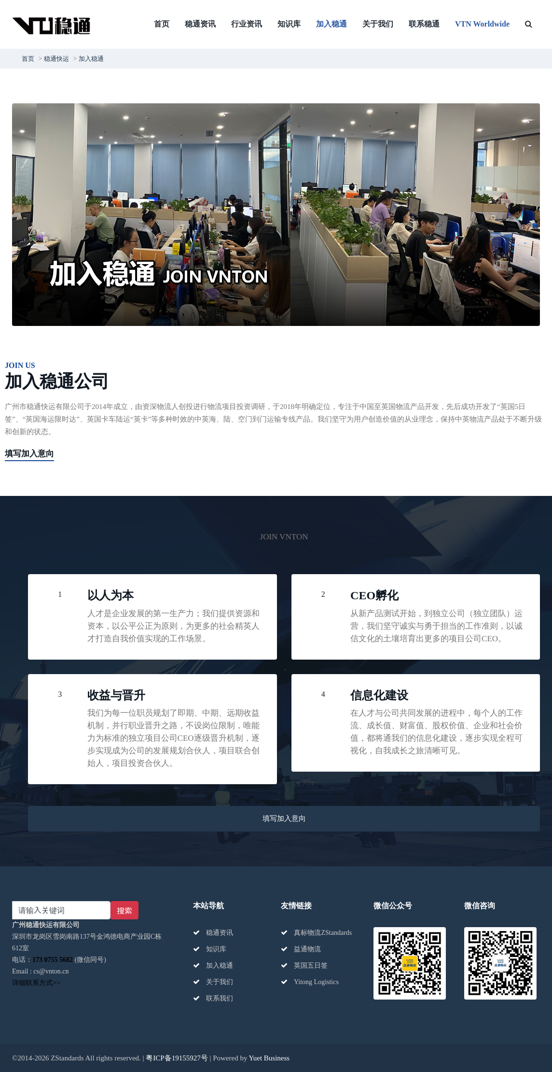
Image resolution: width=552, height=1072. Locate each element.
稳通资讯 (200, 24)
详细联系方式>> (36, 983)
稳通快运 (56, 58)
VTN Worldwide (482, 24)
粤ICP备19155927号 (176, 1058)
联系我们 (213, 998)
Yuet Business (269, 1058)
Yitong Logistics (310, 982)
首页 (161, 24)
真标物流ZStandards (316, 932)
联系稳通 (424, 24)
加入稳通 (331, 24)
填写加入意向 (29, 453)
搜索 (124, 910)
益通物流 (301, 949)
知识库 (289, 24)
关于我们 (377, 24)
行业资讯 (246, 24)
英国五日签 (304, 965)
